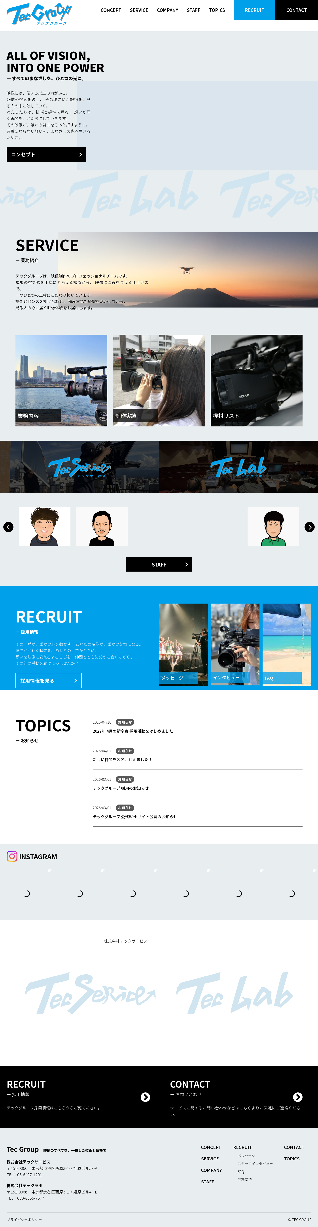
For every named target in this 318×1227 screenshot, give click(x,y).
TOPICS (217, 10)
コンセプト (23, 154)
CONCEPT (111, 10)
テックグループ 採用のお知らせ (121, 788)
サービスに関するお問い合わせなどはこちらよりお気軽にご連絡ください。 (235, 1111)
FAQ (241, 1171)
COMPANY (167, 10)
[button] (8, 527)
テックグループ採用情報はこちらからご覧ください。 (54, 1108)
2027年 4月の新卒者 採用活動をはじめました (133, 731)
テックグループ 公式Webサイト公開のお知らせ (135, 816)
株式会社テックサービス (126, 941)
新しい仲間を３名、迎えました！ (122, 759)
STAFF (193, 10)
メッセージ (246, 1155)
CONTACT (296, 10)
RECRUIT (254, 10)
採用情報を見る (37, 680)
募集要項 (245, 1179)
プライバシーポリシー (24, 1219)
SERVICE (139, 10)
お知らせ (125, 722)
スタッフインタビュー (255, 1163)
